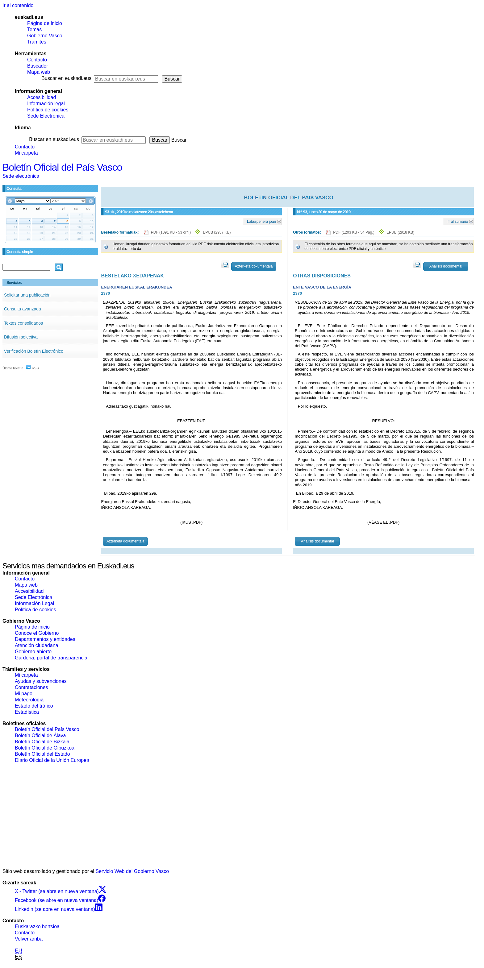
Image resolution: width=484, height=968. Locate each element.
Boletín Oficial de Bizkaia (42, 741)
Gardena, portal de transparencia (51, 657)
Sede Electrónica (46, 115)
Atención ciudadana (36, 645)
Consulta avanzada (22, 308)
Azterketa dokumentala (254, 266)
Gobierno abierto (33, 651)
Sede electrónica (20, 176)
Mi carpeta (26, 153)
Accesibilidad (41, 97)
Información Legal (34, 603)
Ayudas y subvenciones (41, 681)
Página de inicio (44, 23)
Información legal (46, 103)
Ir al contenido (18, 5)
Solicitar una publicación (27, 295)
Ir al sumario (458, 221)
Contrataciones (31, 687)
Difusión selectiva (21, 336)
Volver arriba (29, 938)
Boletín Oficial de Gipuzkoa (44, 747)
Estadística (27, 712)
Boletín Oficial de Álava (40, 735)
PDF (171, 232)
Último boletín (12, 368)
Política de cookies (47, 109)
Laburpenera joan (261, 221)
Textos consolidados (23, 323)
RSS (32, 368)
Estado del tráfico (34, 705)
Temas (34, 29)
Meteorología (29, 699)
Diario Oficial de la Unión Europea (52, 760)
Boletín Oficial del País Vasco (62, 167)
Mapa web (38, 72)
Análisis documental (445, 266)
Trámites (36, 41)
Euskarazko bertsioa (37, 926)
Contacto (37, 59)
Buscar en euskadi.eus (66, 78)
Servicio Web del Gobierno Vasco (132, 871)
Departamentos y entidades (45, 639)
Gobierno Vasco (44, 35)
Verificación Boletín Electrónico (33, 351)
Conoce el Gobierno (37, 633)
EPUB (217, 232)
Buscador (37, 66)
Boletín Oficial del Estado (42, 754)
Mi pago (23, 693)
